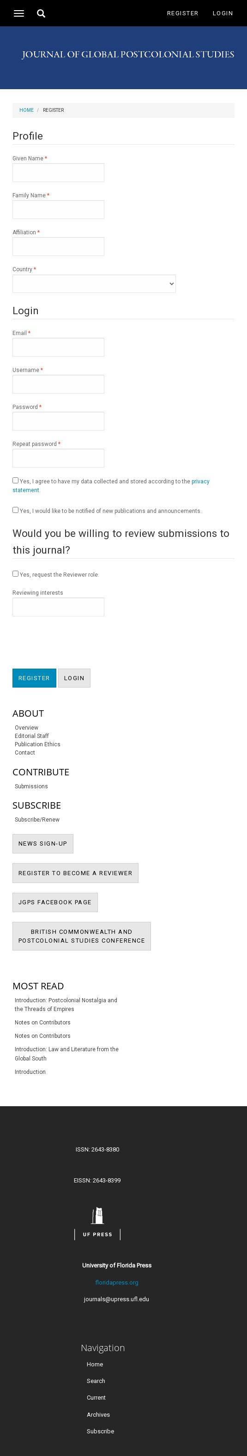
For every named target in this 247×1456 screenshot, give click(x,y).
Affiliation (58, 242)
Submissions (31, 786)
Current (96, 1397)
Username (58, 380)
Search (96, 1380)
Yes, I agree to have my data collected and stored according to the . (111, 485)
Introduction (30, 1072)
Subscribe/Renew (37, 819)
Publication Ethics (37, 744)
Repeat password (58, 454)
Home (26, 110)
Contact (25, 752)
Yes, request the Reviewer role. (55, 574)
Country (94, 278)
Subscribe (100, 1430)
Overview (26, 728)
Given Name (58, 168)
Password (58, 417)
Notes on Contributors (43, 1022)
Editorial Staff (32, 736)
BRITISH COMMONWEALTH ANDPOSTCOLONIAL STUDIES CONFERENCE (84, 939)
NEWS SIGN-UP (45, 843)
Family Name (58, 205)
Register (183, 13)
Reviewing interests (58, 603)
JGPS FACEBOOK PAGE (58, 901)
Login (223, 13)
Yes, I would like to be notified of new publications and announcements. (107, 510)
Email (58, 343)
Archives (98, 1414)
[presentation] (82, 644)
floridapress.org (117, 1282)
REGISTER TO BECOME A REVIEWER (78, 872)
